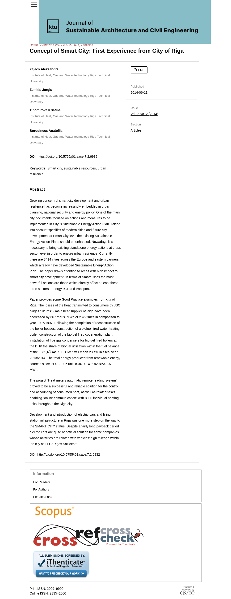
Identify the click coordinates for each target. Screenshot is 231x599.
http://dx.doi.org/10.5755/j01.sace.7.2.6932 (68, 454)
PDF (140, 70)
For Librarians (42, 496)
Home (34, 45)
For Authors (41, 489)
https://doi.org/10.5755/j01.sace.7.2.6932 (67, 156)
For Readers (41, 482)
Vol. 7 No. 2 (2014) (67, 45)
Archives (46, 45)
